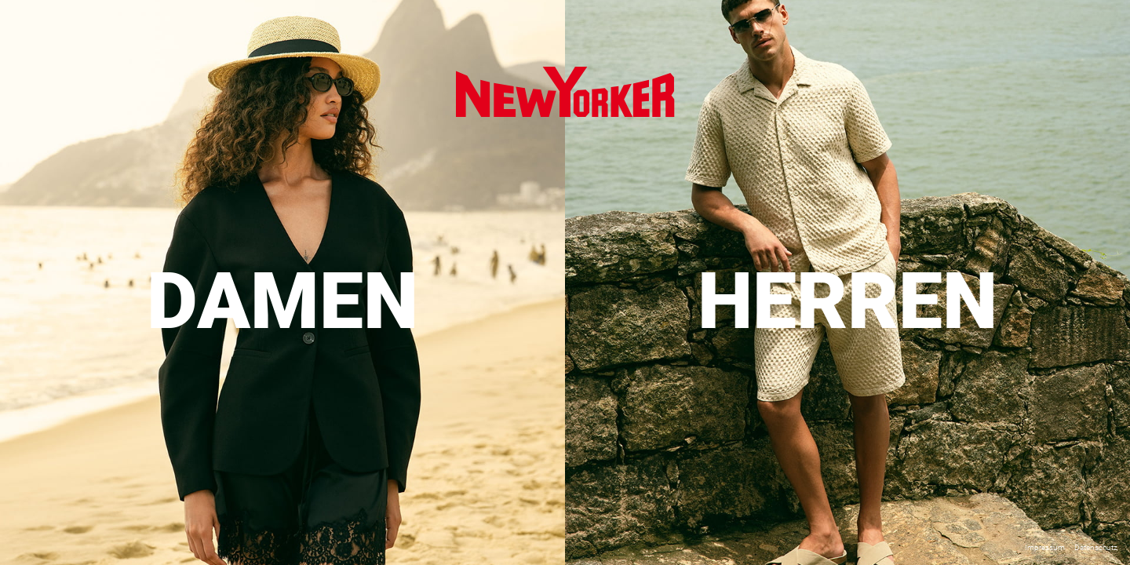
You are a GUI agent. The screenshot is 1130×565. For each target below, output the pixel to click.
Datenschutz (1095, 547)
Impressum (1045, 547)
